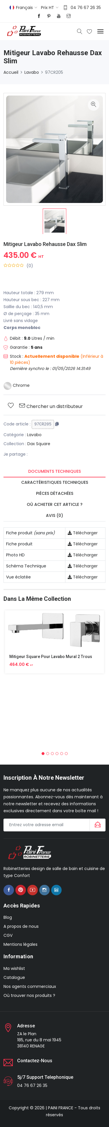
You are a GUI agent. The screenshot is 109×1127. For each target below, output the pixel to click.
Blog (7, 917)
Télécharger (83, 533)
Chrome (16, 385)
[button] (43, 753)
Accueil (10, 72)
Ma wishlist (14, 968)
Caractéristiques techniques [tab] (54, 482)
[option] (54, 221)
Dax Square (38, 444)
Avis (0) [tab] (54, 515)
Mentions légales (20, 944)
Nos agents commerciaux (29, 986)
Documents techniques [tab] (54, 471)
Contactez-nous (34, 1060)
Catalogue (14, 977)
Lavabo (31, 72)
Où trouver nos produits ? (29, 995)
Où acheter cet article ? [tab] (55, 504)
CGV (7, 935)
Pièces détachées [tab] (54, 493)
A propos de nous (21, 926)
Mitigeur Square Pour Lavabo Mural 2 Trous (50, 656)
